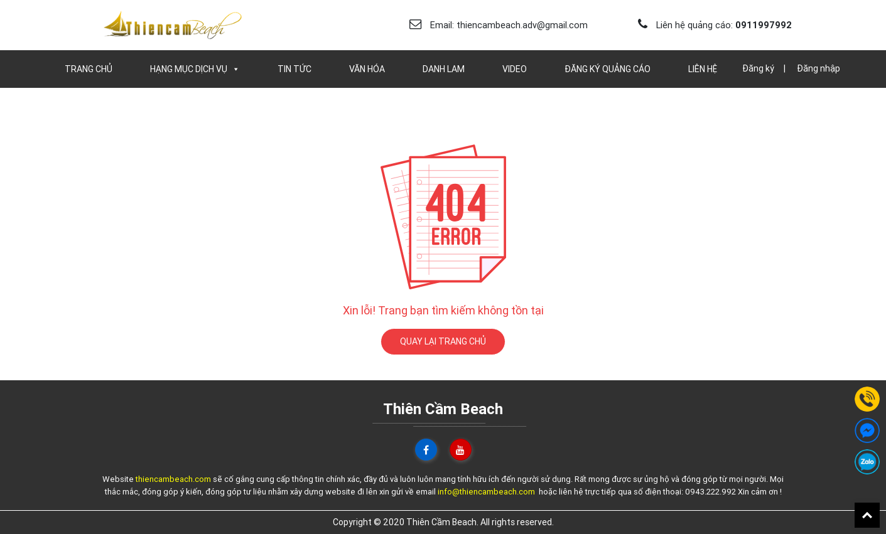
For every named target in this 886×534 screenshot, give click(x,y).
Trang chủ (88, 69)
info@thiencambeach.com (486, 491)
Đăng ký (758, 68)
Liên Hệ (702, 69)
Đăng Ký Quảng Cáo (608, 69)
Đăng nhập (818, 68)
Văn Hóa (367, 69)
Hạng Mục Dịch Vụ (195, 69)
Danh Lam (444, 69)
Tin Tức (294, 69)
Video (514, 69)
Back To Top (867, 515)
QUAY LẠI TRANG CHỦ (443, 341)
